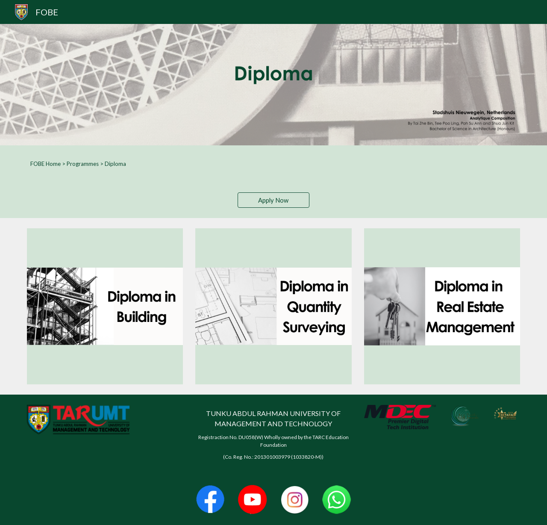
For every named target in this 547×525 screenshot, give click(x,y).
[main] (273, 164)
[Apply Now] (273, 200)
